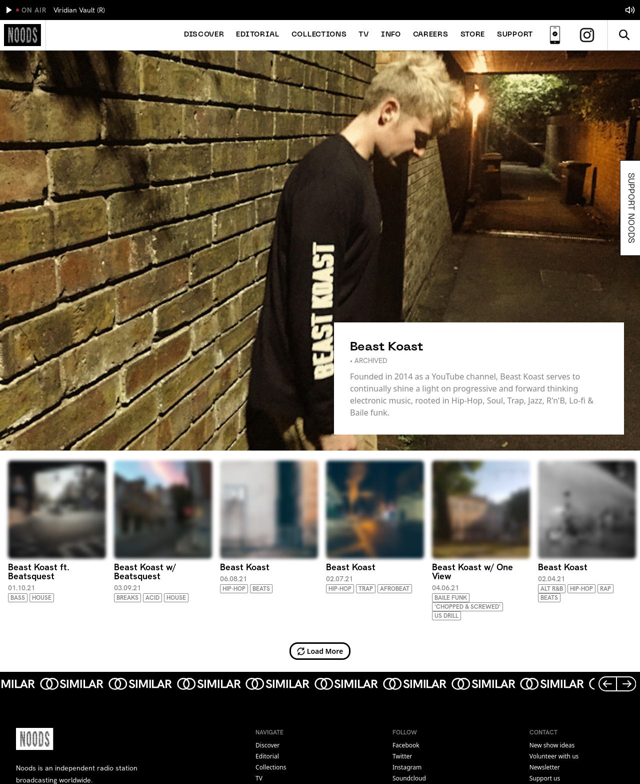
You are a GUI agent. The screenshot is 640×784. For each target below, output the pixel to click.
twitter (402, 756)
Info (391, 35)
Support (515, 35)
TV (363, 35)
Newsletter (545, 767)
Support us (545, 778)
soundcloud (409, 778)
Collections (319, 35)
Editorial (257, 35)
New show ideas (552, 745)
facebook (406, 745)
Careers (430, 35)
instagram (407, 767)
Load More (320, 651)
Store (473, 35)
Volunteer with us (554, 756)
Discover (204, 35)
